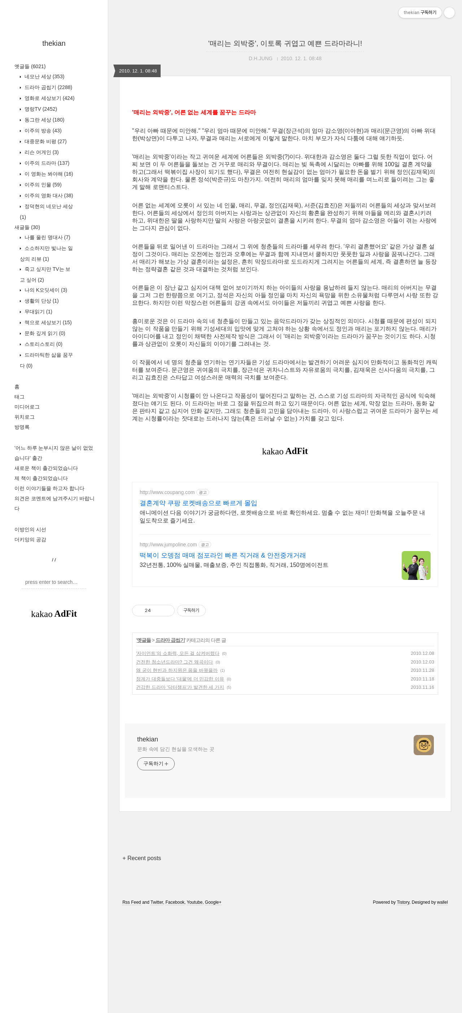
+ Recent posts (141, 959)
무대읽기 (37, 311)
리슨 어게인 (41, 152)
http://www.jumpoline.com (168, 645)
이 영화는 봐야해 (48, 174)
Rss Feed (131, 1003)
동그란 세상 (43, 120)
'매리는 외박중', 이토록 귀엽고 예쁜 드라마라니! (285, 43)
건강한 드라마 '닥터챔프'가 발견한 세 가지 (180, 788)
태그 (19, 397)
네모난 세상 (43, 76)
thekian (54, 43)
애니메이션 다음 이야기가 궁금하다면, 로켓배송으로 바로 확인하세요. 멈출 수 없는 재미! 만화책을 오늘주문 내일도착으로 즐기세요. (282, 618)
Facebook (174, 1003)
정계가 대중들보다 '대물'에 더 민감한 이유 (180, 780)
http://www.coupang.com (167, 593)
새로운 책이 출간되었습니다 (46, 468)
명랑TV (40, 109)
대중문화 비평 (45, 141)
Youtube (195, 1003)
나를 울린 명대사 (46, 237)
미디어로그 (27, 407)
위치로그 (24, 417)
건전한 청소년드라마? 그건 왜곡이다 (174, 763)
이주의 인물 (42, 185)
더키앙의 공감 (30, 539)
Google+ (213, 1003)
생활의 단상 (41, 301)
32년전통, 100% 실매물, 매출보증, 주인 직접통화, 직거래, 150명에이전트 (234, 666)
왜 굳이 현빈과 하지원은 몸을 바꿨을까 (177, 771)
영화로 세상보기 (48, 98)
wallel (442, 1003)
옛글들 (29, 66)
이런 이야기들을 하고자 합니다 (49, 488)
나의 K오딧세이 (45, 290)
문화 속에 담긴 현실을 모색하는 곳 (175, 850)
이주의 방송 (42, 130)
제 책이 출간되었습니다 (41, 478)
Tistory (403, 1003)
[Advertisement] (54, 745)
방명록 (22, 427)
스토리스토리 (42, 344)
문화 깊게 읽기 (44, 333)
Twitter (157, 1003)
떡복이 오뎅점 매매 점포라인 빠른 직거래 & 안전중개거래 (223, 656)
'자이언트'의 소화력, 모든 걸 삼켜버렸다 (177, 754)
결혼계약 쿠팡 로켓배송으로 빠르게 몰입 (198, 604)
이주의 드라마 (46, 163)
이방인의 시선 (30, 529)
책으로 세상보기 (47, 322)
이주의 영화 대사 (48, 195)
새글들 (27, 227)
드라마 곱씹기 (47, 87)
